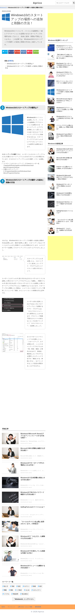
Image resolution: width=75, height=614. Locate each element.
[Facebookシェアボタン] (11, 51)
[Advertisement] (23, 88)
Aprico (37, 2)
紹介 (40, 586)
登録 (12, 586)
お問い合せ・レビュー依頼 (25, 606)
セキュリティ (36, 590)
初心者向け (24, 594)
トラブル (6, 594)
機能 (5, 590)
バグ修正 (18, 590)
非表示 (10, 61)
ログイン (26, 586)
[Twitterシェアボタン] (5, 51)
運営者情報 (38, 606)
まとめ (26, 590)
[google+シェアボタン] (17, 51)
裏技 (11, 590)
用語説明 (14, 594)
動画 (34, 586)
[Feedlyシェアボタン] (36, 51)
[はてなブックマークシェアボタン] (23, 51)
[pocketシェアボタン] (30, 51)
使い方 (5, 586)
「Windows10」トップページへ (24, 599)
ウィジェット (11, 606)
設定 (18, 586)
